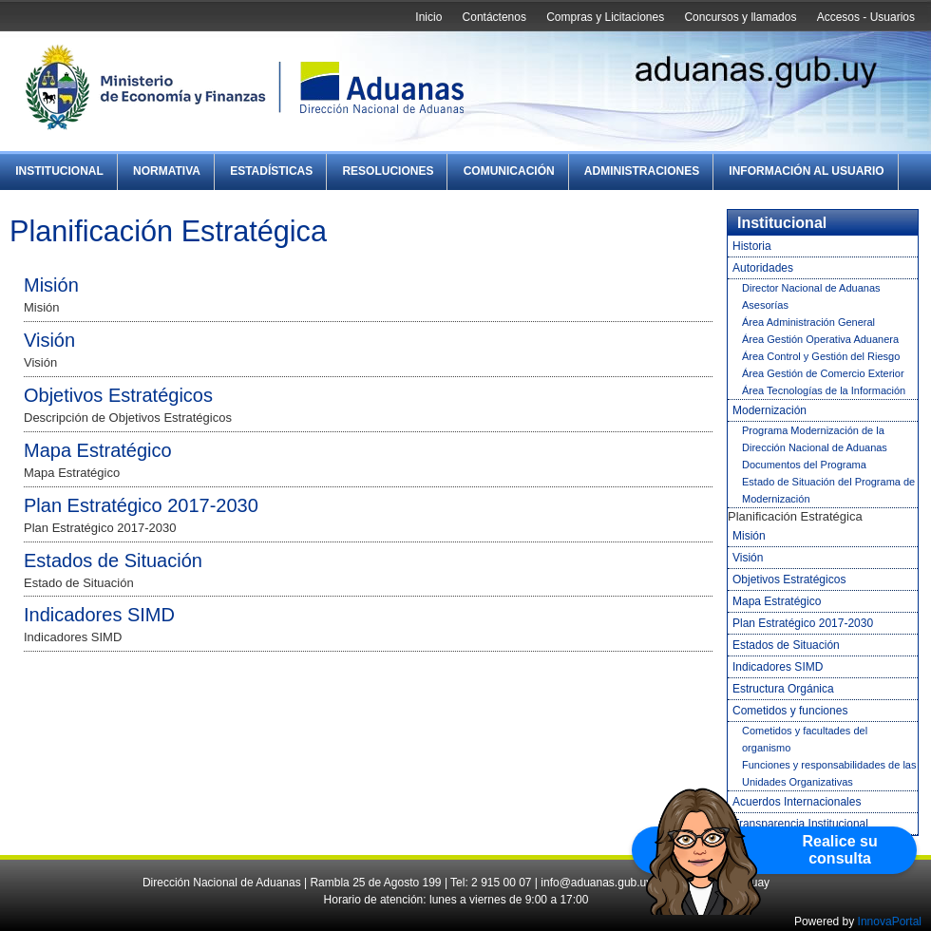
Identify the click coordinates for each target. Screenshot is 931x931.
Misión (51, 285)
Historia (751, 246)
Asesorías (765, 305)
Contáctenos (494, 17)
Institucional (59, 171)
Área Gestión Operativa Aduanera (820, 339)
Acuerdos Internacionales (796, 801)
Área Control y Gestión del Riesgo (821, 356)
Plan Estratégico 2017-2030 (141, 505)
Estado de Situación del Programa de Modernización (828, 490)
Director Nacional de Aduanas (811, 288)
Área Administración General (808, 322)
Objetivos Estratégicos (118, 395)
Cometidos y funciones (789, 710)
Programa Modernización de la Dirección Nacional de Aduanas (814, 439)
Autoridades (762, 268)
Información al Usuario (806, 171)
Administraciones (641, 171)
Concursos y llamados (740, 17)
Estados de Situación (113, 560)
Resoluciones (387, 171)
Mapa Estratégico (98, 450)
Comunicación (509, 171)
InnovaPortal (890, 921)
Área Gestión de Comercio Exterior (823, 373)
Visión (49, 340)
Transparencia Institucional (800, 823)
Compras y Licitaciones (605, 17)
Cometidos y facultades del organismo (804, 739)
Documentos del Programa (804, 464)
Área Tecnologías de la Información (823, 390)
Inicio (428, 17)
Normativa (166, 171)
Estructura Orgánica (783, 688)
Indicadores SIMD (99, 614)
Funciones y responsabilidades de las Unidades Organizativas (829, 773)
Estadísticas (271, 171)
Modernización (769, 410)
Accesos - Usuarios (866, 17)
